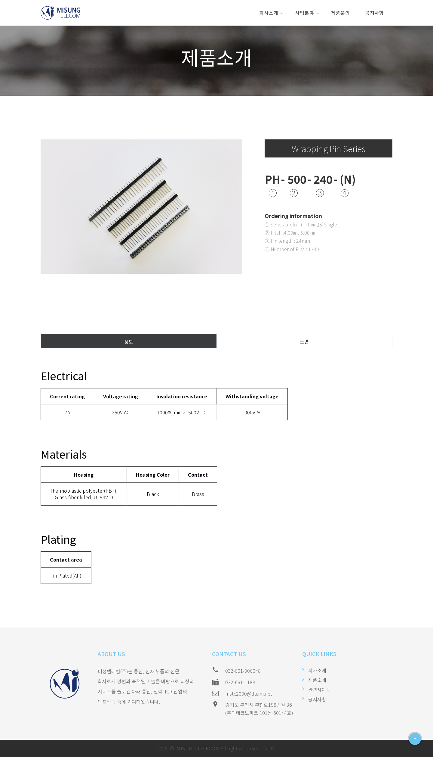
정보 (128, 341)
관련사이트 (319, 689)
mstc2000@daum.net (248, 693)
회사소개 (268, 12)
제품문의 (340, 12)
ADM (269, 748)
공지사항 (374, 12)
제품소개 (317, 680)
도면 (304, 341)
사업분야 (304, 12)
